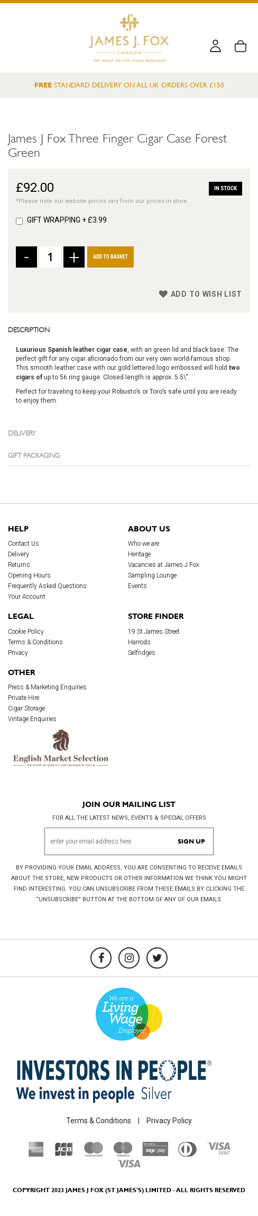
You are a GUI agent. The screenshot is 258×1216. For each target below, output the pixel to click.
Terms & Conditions (35, 642)
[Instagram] (129, 958)
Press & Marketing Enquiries (47, 687)
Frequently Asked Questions (47, 586)
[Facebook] (101, 958)
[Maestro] (122, 1154)
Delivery (22, 432)
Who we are (143, 543)
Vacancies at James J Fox (163, 565)
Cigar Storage (26, 708)
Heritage (139, 554)
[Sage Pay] (155, 1153)
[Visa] (129, 1165)
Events (137, 586)
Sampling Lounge (152, 575)
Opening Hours (29, 575)
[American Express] (36, 1154)
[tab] (129, 329)
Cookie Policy (26, 631)
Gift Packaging (34, 454)
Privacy (18, 652)
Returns (19, 565)
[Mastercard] (93, 1154)
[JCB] (64, 1154)
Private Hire (23, 698)
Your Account (26, 596)
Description (29, 329)
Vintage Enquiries (32, 719)
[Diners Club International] (187, 1154)
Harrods (139, 642)
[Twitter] (157, 958)
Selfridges (141, 652)
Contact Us (23, 543)
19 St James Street (154, 631)
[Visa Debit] (218, 1152)
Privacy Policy (169, 1120)
